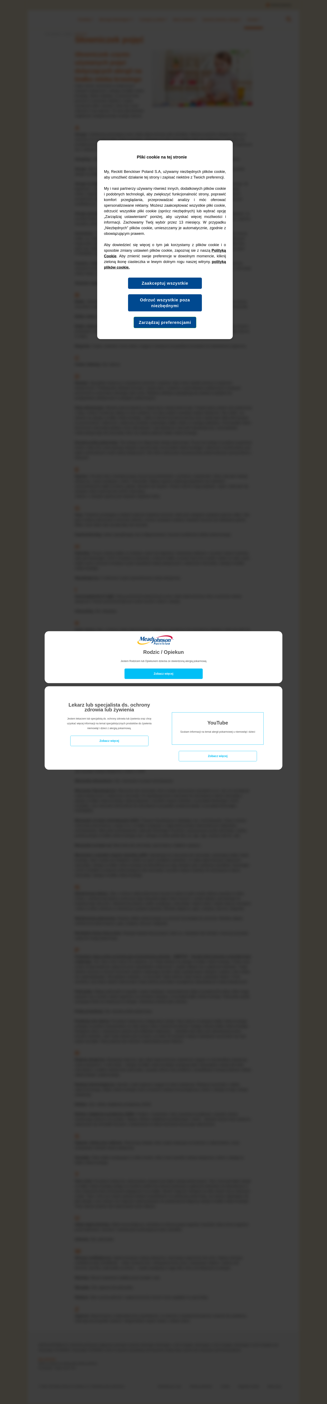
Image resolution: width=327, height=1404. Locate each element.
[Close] (164, 673)
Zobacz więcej (109, 740)
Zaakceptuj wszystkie (165, 283)
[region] (165, 239)
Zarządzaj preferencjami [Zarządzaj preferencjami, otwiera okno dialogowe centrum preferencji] (165, 322)
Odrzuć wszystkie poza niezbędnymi (165, 303)
